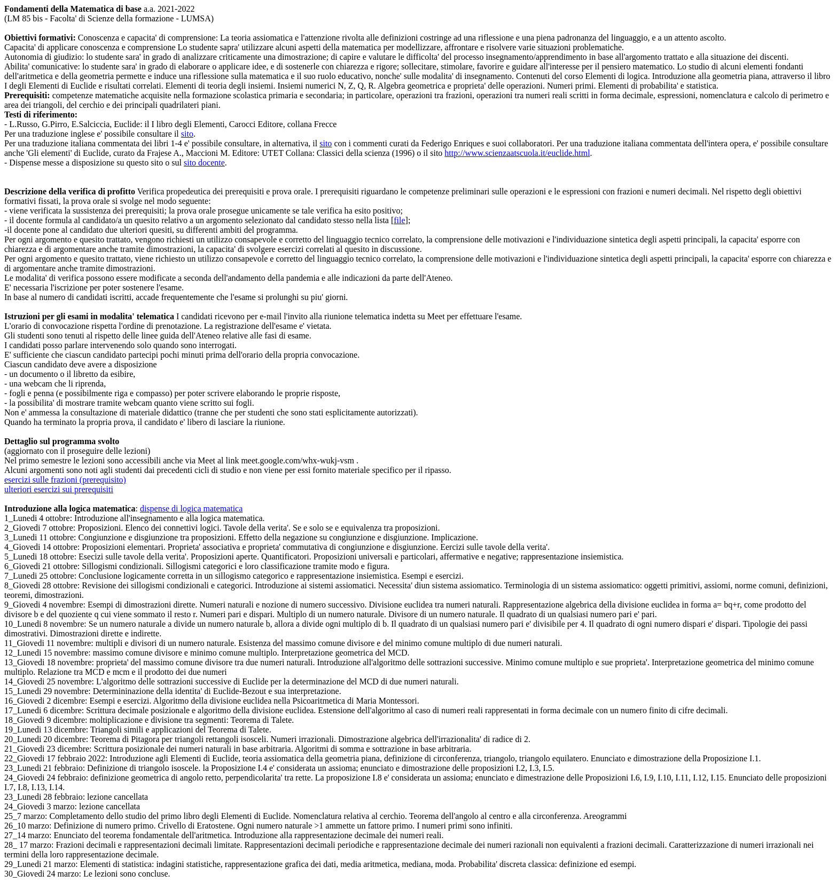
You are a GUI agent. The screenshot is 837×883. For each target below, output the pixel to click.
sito (187, 133)
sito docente (204, 162)
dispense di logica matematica (191, 508)
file (399, 220)
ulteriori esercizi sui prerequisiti (58, 489)
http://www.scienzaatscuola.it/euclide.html (517, 152)
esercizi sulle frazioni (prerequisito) (65, 479)
